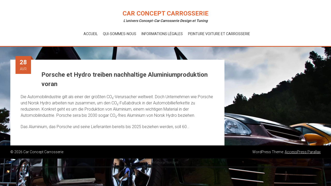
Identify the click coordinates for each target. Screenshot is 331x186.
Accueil (91, 34)
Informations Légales (162, 34)
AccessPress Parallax (303, 152)
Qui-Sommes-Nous (119, 34)
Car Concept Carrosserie (165, 13)
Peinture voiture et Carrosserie (219, 34)
